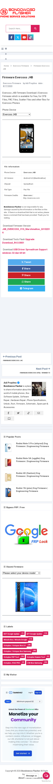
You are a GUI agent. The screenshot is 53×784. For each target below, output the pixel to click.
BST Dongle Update (11, 634)
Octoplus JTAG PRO (12, 663)
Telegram (26, 288)
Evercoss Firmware (12, 83)
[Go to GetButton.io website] (46, 781)
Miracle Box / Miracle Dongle (15, 640)
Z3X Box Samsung (34, 663)
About (21, 778)
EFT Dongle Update (34, 634)
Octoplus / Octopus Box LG (15, 646)
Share (26, 268)
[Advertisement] (26, 324)
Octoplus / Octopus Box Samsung (17, 651)
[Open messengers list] (46, 775)
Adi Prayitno (10, 382)
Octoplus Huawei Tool (36, 657)
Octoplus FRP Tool (11, 657)
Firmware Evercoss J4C (13, 360)
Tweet (26, 262)
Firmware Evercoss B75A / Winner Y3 (35, 373)
